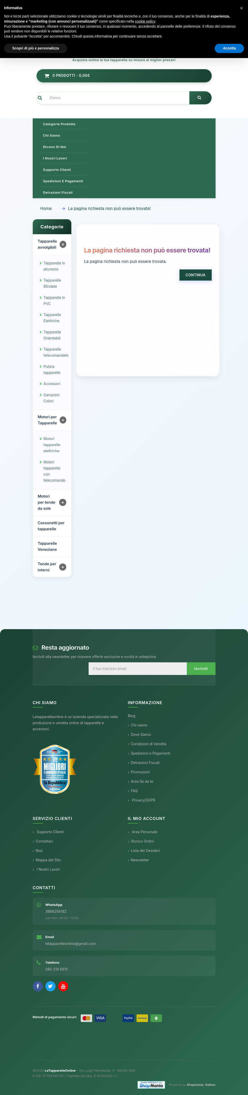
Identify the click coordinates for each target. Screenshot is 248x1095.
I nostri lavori (55, 158)
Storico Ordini (141, 841)
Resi (38, 850)
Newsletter (138, 860)
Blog (132, 716)
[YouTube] (63, 986)
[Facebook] (38, 986)
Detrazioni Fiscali (58, 192)
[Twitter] (50, 986)
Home (46, 208)
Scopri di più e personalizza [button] (35, 48)
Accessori (52, 384)
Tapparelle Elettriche (52, 318)
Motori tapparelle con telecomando (54, 471)
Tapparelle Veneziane (47, 546)
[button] (241, 8)
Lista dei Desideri (144, 850)
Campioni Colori (51, 398)
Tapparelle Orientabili (52, 335)
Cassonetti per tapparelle (51, 526)
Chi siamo (51, 135)
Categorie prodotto (59, 124)
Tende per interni (47, 567)
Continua (195, 275)
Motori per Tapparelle (47, 420)
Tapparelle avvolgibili (47, 244)
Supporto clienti (57, 170)
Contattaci (43, 841)
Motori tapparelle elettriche (52, 445)
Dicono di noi (54, 147)
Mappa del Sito (47, 860)
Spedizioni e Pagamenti (149, 753)
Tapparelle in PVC (54, 301)
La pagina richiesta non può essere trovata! (109, 208)
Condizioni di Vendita (147, 744)
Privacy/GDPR (141, 800)
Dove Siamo (139, 735)
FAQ (133, 791)
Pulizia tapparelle (52, 369)
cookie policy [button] (145, 21)
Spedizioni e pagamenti (63, 181)
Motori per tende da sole (46, 502)
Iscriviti (201, 668)
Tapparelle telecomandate (56, 352)
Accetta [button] (229, 48)
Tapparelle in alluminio (54, 266)
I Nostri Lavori (46, 869)
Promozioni (139, 772)
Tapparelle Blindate (52, 283)
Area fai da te (140, 781)
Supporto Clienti (48, 832)
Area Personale (143, 832)
